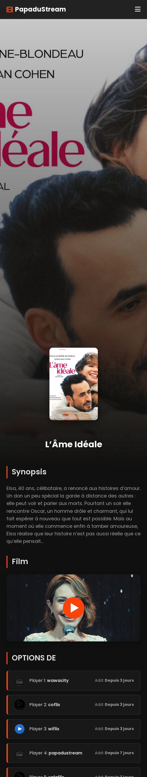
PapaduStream (36, 9)
